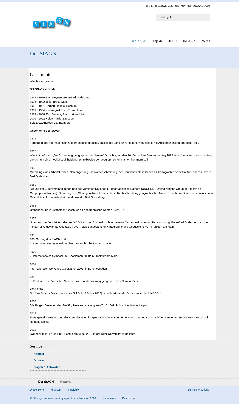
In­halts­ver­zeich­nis (166, 6)
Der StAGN (139, 41)
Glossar (39, 360)
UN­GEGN (188, 41)
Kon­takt (186, 6)
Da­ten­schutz (129, 398)
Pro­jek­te (157, 41)
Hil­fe (149, 6)
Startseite (31, 382)
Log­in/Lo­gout (201, 6)
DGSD (172, 41)
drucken (56, 389)
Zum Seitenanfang (198, 389)
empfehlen (74, 389)
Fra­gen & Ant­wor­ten (47, 367)
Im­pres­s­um (109, 398)
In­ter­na (205, 41)
